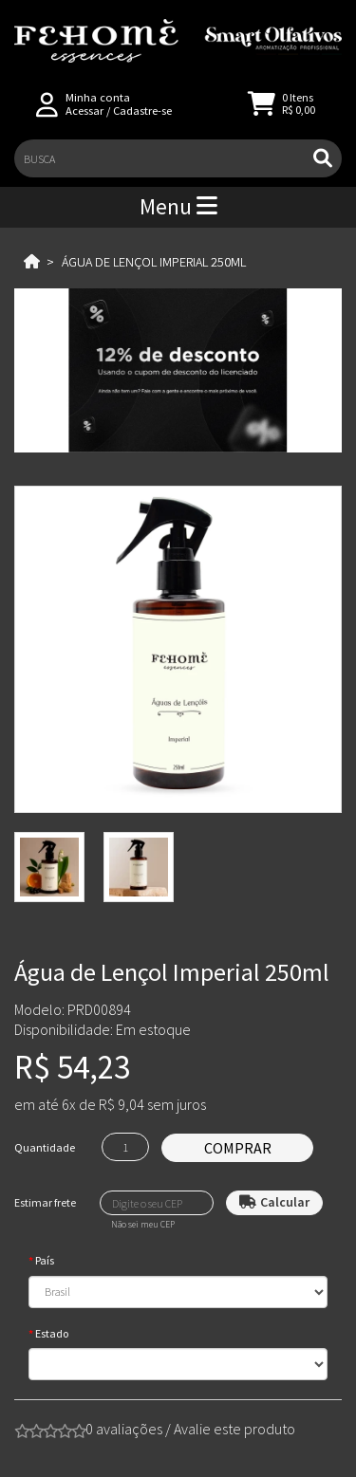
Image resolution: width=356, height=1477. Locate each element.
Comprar (238, 1147)
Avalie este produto (234, 1428)
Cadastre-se (142, 110)
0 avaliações (123, 1428)
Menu (178, 206)
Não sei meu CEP (143, 1224)
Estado (51, 1333)
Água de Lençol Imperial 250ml (154, 261)
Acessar (84, 110)
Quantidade (44, 1147)
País (44, 1260)
